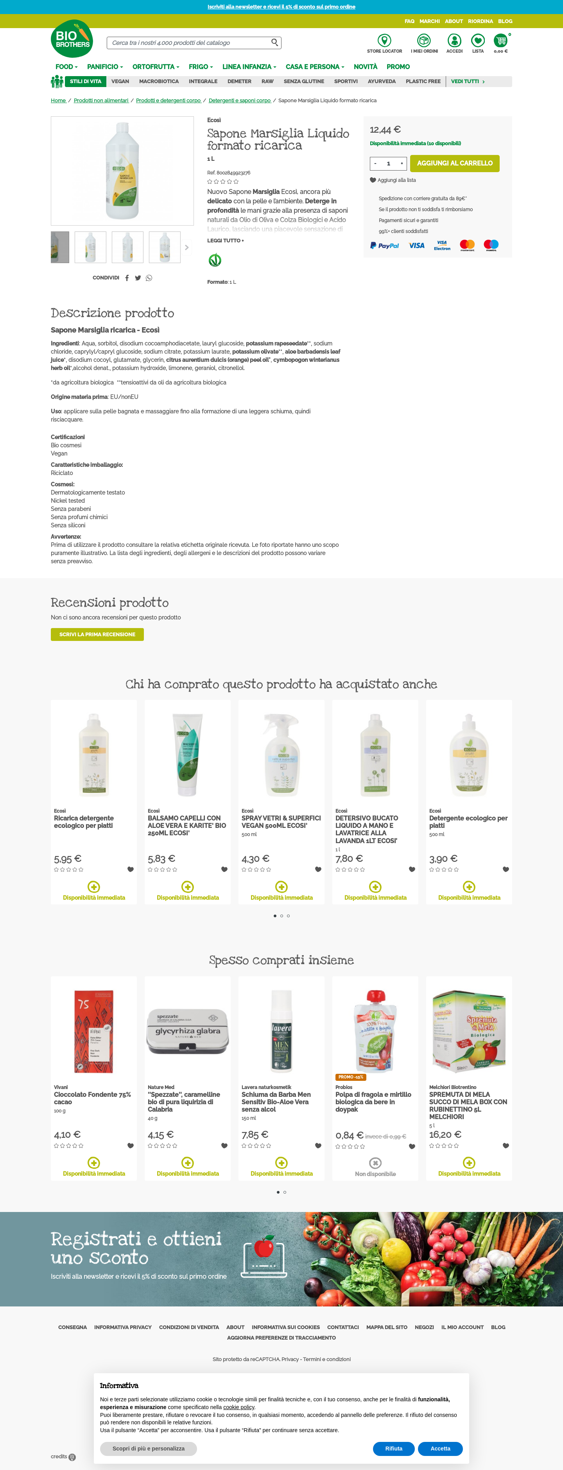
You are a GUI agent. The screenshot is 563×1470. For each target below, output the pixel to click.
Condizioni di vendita (189, 1327)
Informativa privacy (123, 1327)
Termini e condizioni (327, 1359)
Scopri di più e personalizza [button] (149, 1448)
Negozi (424, 1327)
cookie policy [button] (238, 1407)
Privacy (290, 1359)
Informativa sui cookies (286, 1327)
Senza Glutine (304, 81)
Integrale (203, 81)
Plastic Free (423, 81)
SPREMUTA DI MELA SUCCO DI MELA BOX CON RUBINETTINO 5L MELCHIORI (468, 1106)
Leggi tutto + (225, 241)
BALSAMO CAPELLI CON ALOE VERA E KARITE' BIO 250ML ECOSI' (187, 826)
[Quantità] (388, 163)
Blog (505, 21)
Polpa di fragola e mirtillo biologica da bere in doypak (373, 1102)
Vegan (120, 81)
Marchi (430, 21)
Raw (268, 81)
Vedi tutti (468, 81)
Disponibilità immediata (94, 891)
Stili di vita (85, 81)
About (454, 21)
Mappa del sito (386, 1327)
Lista (478, 44)
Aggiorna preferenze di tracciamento (281, 1338)
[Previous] (187, 247)
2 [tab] (281, 916)
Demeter (239, 81)
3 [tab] (288, 916)
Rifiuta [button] (394, 1448)
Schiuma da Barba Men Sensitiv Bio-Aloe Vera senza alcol (276, 1102)
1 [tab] (275, 916)
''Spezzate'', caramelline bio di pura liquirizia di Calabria (184, 1102)
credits (63, 1456)
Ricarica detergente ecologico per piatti (84, 822)
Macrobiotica (159, 81)
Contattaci (343, 1327)
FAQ (409, 21)
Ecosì (214, 120)
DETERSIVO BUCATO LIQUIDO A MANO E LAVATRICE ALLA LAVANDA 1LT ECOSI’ (366, 830)
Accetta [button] (440, 1448)
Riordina (480, 21)
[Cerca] (194, 43)
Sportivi (346, 81)
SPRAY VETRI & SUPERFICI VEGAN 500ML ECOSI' (281, 822)
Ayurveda (382, 81)
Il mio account (462, 1327)
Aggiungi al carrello (455, 163)
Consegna (72, 1327)
